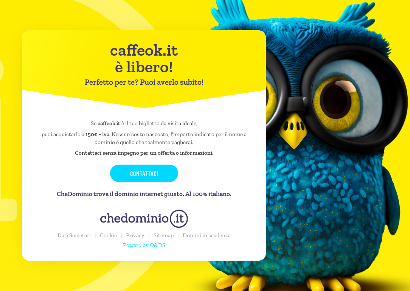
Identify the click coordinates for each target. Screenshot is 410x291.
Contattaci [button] (144, 173)
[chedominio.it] (144, 219)
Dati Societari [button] (74, 235)
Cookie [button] (108, 235)
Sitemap (164, 235)
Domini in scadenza (207, 235)
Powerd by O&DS (144, 245)
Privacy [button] (135, 235)
